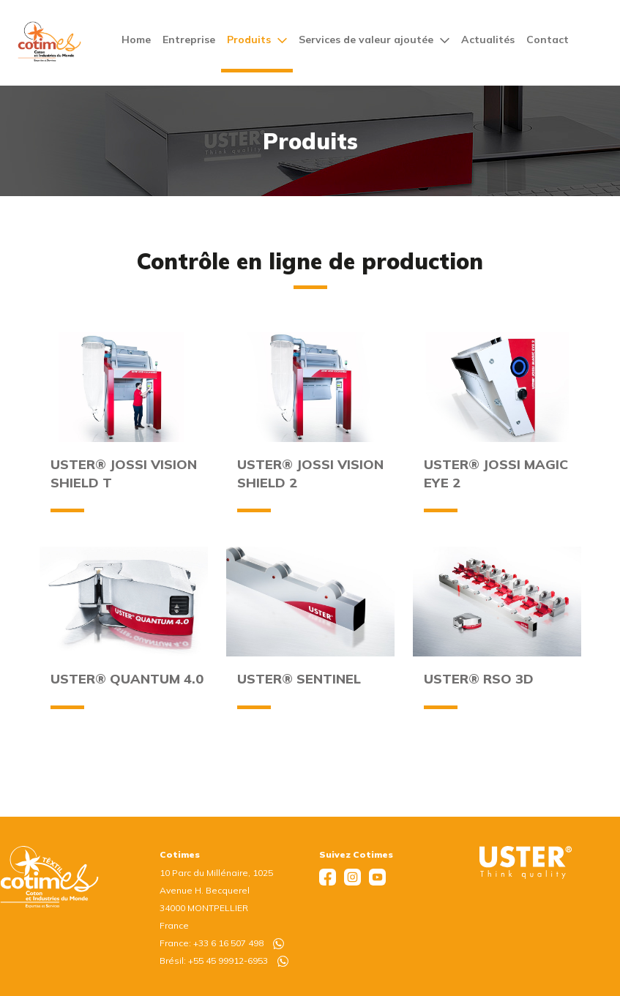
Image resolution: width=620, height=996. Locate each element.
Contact (547, 39)
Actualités (488, 39)
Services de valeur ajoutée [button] (374, 39)
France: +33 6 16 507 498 (222, 942)
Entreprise (189, 39)
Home (136, 39)
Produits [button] (257, 39)
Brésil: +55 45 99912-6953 (224, 960)
